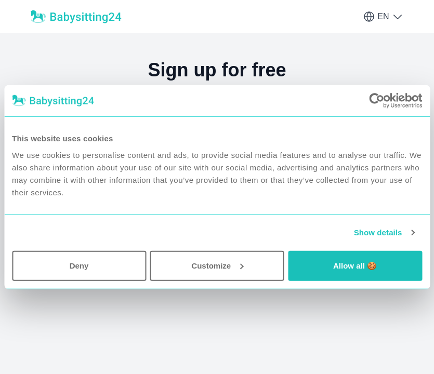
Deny (79, 265)
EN (383, 16)
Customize (217, 265)
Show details (378, 232)
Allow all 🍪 (355, 265)
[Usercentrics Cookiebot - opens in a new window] (376, 101)
